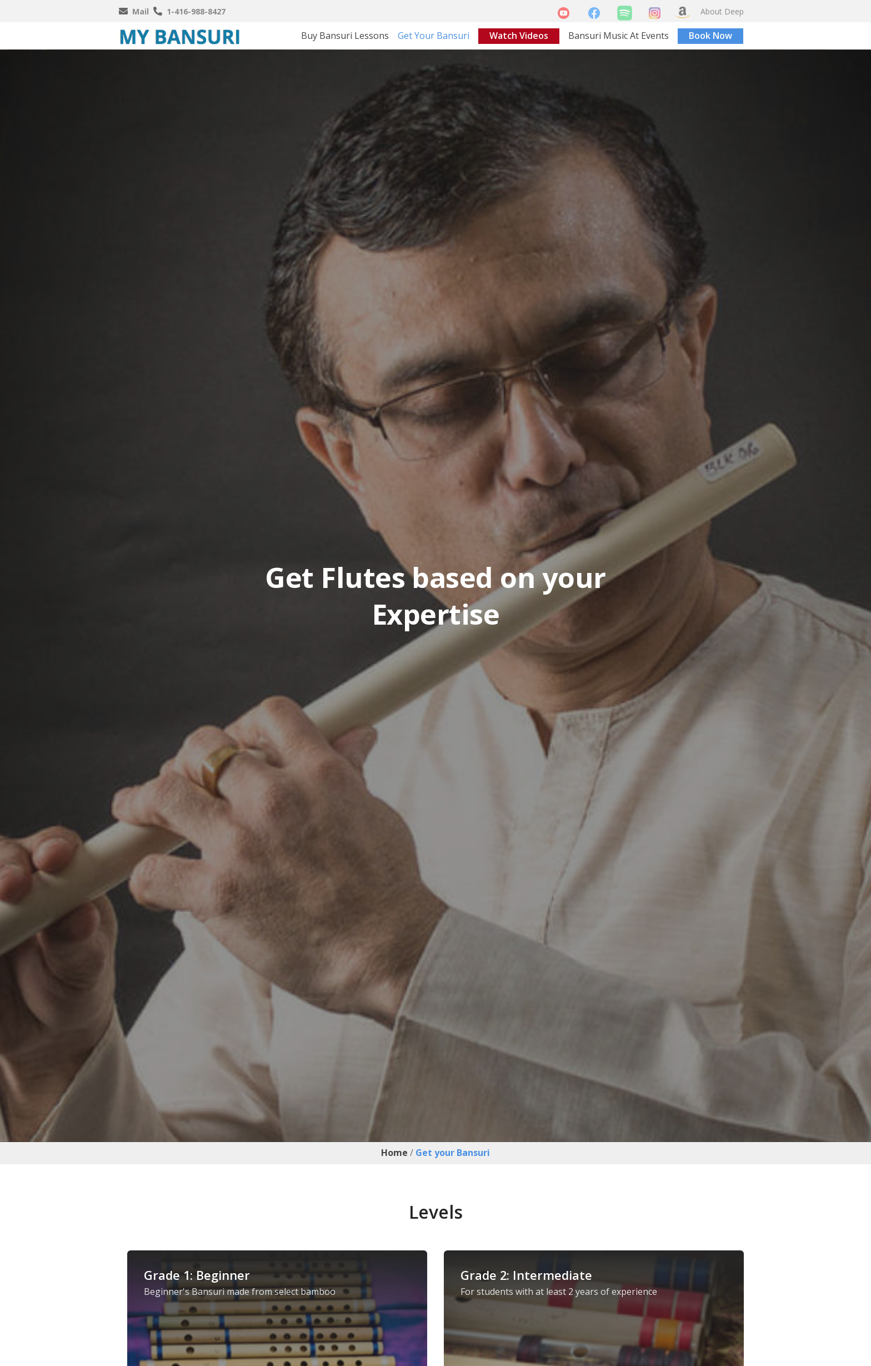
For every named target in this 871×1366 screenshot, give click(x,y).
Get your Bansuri (433, 35)
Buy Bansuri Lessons (345, 35)
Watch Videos (518, 35)
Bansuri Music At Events (618, 35)
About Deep (722, 11)
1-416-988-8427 (196, 11)
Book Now (710, 35)
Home (394, 1152)
